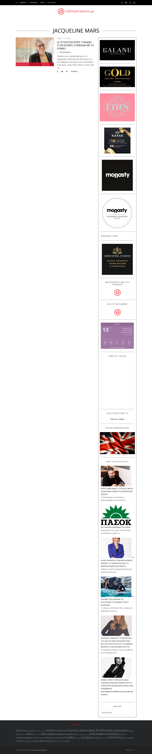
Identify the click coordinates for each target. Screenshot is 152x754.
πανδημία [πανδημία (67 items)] (98, 738)
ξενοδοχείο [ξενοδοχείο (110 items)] (87, 737)
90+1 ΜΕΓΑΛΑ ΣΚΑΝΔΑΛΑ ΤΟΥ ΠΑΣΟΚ (115, 527)
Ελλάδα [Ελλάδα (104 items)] (50, 730)
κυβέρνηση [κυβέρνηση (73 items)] (49, 737)
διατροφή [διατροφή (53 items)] (81, 734)
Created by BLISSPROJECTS (40, 750)
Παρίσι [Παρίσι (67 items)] (131, 731)
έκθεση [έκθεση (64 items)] (18, 734)
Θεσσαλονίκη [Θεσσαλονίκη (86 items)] (60, 730)
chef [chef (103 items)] (18, 730)
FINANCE (59, 38)
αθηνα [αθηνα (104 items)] (29, 734)
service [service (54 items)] (43, 731)
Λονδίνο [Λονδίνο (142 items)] (101, 730)
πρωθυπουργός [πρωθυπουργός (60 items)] (128, 738)
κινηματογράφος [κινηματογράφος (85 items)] (24, 737)
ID (16, 2)
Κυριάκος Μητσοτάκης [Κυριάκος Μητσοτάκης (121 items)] (81, 730)
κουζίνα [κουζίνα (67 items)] (35, 738)
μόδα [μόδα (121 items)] (71, 737)
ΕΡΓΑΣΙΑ (42, 2)
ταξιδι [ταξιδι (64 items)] (55, 741)
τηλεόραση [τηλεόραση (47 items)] (61, 741)
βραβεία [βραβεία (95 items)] (52, 733)
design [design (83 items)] (24, 730)
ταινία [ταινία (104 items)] (42, 740)
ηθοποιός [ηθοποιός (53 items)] (123, 734)
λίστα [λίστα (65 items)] (57, 738)
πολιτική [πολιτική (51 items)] (105, 738)
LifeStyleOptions (65, 52)
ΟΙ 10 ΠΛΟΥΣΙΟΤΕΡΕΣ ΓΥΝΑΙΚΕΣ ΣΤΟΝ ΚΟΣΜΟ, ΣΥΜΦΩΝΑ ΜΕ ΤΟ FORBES (75, 45)
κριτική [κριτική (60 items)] (41, 738)
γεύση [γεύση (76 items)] (75, 734)
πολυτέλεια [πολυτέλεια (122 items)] (115, 737)
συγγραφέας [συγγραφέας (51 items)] (26, 741)
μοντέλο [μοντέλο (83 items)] (63, 737)
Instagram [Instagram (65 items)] (32, 731)
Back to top (131, 750)
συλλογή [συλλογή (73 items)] (34, 741)
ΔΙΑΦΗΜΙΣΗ (23, 2)
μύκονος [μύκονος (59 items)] (77, 738)
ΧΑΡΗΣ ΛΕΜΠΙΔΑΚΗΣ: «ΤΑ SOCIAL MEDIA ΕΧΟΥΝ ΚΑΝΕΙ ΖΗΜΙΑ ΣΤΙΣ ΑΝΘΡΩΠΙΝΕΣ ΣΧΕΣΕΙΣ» (117, 491)
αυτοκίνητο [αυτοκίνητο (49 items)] (37, 734)
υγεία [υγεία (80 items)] (67, 741)
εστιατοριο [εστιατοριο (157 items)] (97, 734)
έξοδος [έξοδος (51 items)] (23, 734)
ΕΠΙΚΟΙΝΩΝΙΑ (33, 2)
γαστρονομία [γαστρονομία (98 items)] (65, 733)
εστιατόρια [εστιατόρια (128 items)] (112, 734)
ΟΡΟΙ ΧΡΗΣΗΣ (52, 2)
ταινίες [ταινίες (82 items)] (49, 741)
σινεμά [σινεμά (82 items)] (19, 741)
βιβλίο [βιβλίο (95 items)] (44, 733)
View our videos (117, 419)
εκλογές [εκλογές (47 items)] (87, 734)
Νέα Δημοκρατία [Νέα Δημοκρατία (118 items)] (118, 730)
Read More (74, 71)
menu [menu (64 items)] (38, 731)
